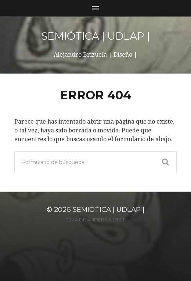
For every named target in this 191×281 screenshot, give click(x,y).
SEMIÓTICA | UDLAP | (95, 36)
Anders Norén (107, 220)
